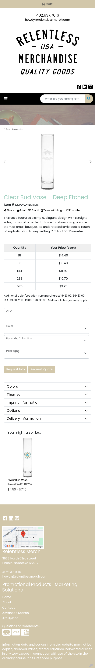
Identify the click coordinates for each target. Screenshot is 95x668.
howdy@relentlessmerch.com (47, 20)
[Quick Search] (62, 98)
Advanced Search (15, 613)
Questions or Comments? (21, 626)
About (6, 602)
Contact (8, 607)
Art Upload (10, 618)
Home (6, 597)
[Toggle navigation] (6, 98)
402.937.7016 (47, 15)
